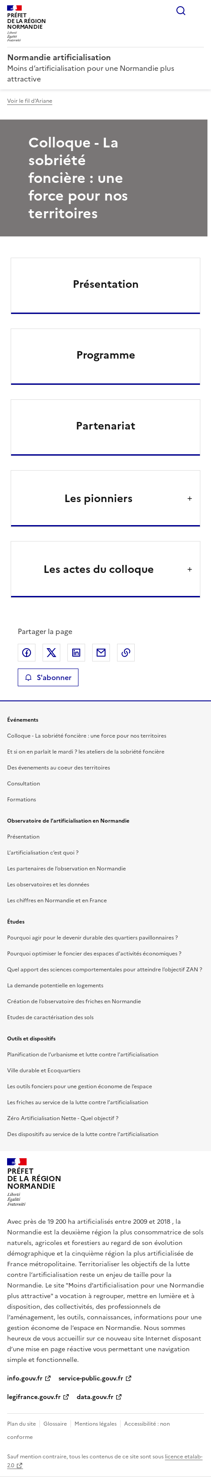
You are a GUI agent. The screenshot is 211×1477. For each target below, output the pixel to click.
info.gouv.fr (25, 1378)
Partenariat (105, 426)
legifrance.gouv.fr (34, 1397)
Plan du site (21, 1424)
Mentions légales (95, 1424)
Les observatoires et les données (48, 885)
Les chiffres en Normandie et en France (57, 901)
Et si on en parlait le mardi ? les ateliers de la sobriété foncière (85, 752)
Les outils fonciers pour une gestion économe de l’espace (79, 1086)
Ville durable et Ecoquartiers (43, 1071)
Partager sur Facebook (26, 652)
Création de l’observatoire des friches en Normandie (74, 1001)
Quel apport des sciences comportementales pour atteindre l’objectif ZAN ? (104, 970)
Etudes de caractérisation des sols (50, 1017)
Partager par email (101, 652)
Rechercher (181, 10)
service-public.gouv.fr (91, 1378)
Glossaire (55, 1424)
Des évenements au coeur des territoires (58, 768)
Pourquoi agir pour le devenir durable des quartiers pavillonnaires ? (92, 938)
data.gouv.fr (95, 1397)
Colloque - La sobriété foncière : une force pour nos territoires (86, 736)
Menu (198, 10)
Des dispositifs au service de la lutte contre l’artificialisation (82, 1134)
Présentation (106, 284)
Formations (21, 800)
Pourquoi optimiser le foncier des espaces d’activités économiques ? (94, 954)
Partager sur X (51, 652)
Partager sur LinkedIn (76, 652)
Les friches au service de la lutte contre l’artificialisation (77, 1102)
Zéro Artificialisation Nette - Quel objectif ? (62, 1118)
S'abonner (48, 677)
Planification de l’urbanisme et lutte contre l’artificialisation (82, 1055)
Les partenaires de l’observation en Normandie (66, 869)
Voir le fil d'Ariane (29, 101)
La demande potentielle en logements (55, 986)
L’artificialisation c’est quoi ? (42, 853)
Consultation (23, 784)
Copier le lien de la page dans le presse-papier (126, 652)
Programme (105, 355)
